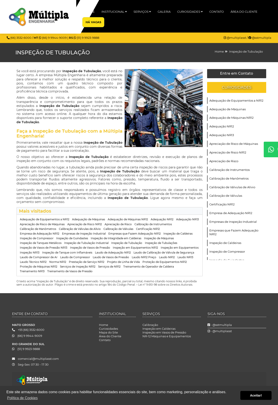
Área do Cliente (244, 11)
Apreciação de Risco (223, 161)
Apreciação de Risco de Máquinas (233, 143)
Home (90, 11)
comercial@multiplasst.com (35, 358)
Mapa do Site (108, 332)
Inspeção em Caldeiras (158, 328)
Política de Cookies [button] (22, 398)
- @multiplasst (220, 331)
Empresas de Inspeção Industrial (233, 221)
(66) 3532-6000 (19, 37)
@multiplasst (235, 37)
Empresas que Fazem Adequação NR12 (233, 232)
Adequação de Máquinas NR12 (231, 117)
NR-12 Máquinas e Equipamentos (166, 336)
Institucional (114, 11)
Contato (216, 11)
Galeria (164, 11)
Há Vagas (93, 22)
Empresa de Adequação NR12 (230, 213)
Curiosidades (190, 11)
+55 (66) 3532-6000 (28, 329)
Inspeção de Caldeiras (225, 243)
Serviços (142, 11)
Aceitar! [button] (256, 395)
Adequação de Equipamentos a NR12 (236, 100)
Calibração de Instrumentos (229, 170)
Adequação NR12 (221, 126)
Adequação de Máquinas (227, 109)
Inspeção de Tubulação (246, 51)
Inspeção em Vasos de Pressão (164, 332)
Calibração (150, 325)
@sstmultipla (259, 37)
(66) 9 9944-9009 (53, 37)
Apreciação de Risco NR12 (227, 152)
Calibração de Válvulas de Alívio (232, 187)
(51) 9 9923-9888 (86, 37)
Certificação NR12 (222, 204)
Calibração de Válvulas (225, 195)
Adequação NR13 (221, 135)
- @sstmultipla (220, 325)
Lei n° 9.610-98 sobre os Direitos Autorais (165, 284)
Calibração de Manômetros (229, 178)
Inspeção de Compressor (227, 251)
